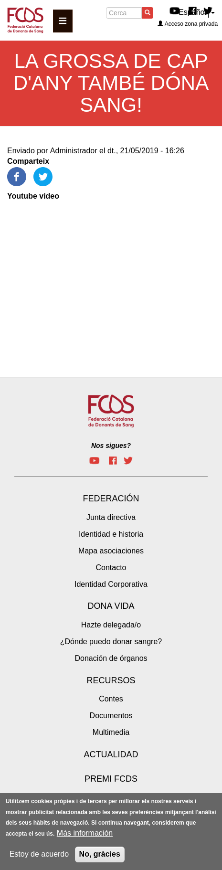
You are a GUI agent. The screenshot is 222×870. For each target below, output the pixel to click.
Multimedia (111, 732)
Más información (85, 833)
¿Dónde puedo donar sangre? (111, 641)
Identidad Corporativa (111, 584)
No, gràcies (99, 854)
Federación (111, 498)
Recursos (110, 680)
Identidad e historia (111, 534)
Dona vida (110, 606)
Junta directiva (111, 517)
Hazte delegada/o (111, 625)
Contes (111, 699)
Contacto (110, 567)
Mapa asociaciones (111, 551)
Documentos (111, 715)
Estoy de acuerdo (39, 854)
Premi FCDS (111, 779)
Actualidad (111, 754)
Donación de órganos (110, 658)
